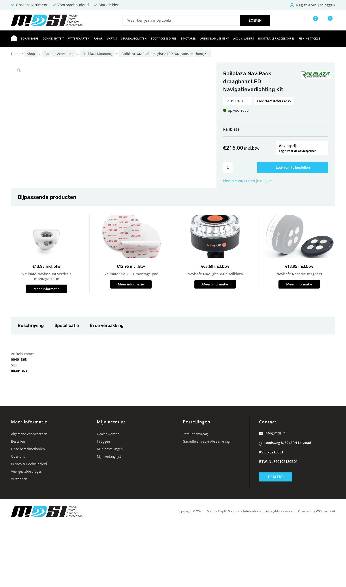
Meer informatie (47, 289)
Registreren (306, 5)
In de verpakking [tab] (106, 325)
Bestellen (18, 441)
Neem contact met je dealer (247, 180)
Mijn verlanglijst (109, 456)
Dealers (275, 476)
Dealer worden (108, 434)
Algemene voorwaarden (29, 434)
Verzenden (19, 479)
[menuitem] (14, 38)
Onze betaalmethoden (28, 449)
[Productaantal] (228, 167)
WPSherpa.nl (325, 511)
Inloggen (327, 5)
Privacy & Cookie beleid (29, 464)
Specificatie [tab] (67, 325)
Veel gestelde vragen (26, 471)
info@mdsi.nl (272, 433)
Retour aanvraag (195, 434)
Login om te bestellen (293, 168)
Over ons (18, 456)
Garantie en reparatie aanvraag (206, 441)
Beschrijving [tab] (30, 325)
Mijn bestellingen (110, 449)
